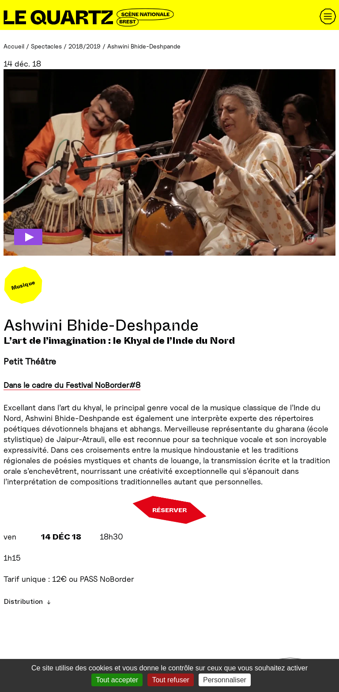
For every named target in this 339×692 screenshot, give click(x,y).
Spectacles (46, 46)
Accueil (14, 46)
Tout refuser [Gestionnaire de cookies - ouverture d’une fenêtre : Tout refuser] (170, 680)
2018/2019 (84, 46)
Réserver (169, 510)
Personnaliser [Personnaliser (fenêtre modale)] (224, 680)
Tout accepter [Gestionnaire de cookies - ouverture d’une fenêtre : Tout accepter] (117, 680)
